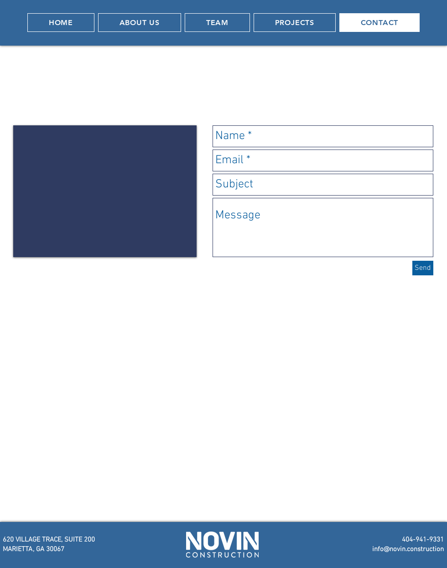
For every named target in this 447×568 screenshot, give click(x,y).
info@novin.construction (408, 549)
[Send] (422, 268)
